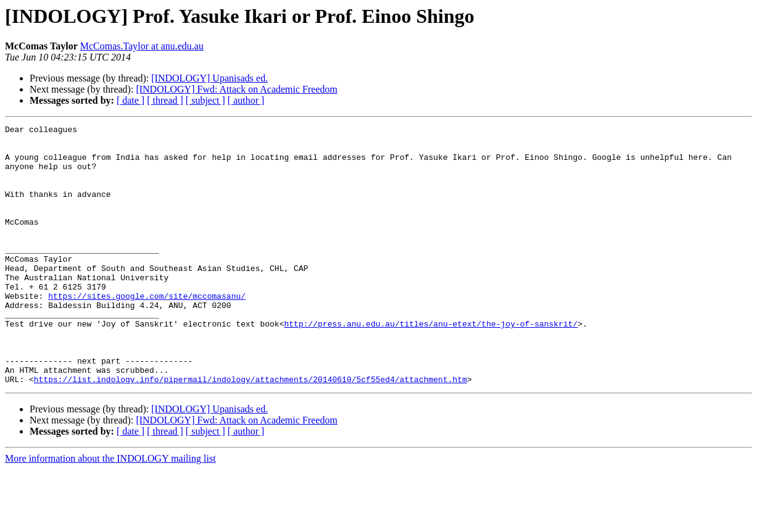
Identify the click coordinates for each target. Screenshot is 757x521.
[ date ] (130, 100)
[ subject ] (205, 100)
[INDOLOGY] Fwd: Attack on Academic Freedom (236, 89)
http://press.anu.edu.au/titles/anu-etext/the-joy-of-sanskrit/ (430, 364)
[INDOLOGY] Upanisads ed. (209, 78)
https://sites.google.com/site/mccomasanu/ (147, 330)
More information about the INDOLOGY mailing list (110, 510)
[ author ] (246, 100)
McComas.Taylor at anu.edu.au (142, 46)
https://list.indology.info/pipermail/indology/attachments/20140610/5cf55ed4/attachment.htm (250, 430)
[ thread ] (165, 100)
